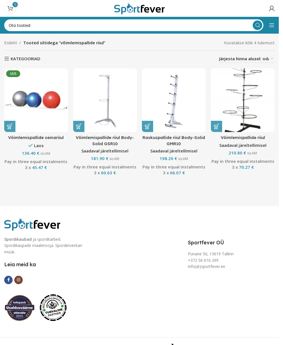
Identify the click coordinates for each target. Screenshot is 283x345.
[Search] (133, 25)
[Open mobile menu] (271, 25)
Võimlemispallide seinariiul (36, 137)
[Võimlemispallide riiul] (243, 100)
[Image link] (32, 223)
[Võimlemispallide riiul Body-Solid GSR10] (105, 100)
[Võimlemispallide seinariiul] (36, 100)
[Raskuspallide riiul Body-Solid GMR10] (174, 100)
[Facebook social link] (8, 280)
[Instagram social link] (18, 280)
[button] (9, 126)
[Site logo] (139, 8)
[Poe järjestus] (246, 59)
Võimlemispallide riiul (243, 137)
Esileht (10, 42)
